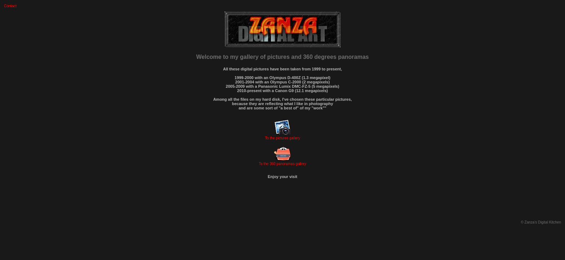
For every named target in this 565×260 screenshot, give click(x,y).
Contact (10, 6)
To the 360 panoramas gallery (282, 164)
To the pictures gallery (282, 138)
